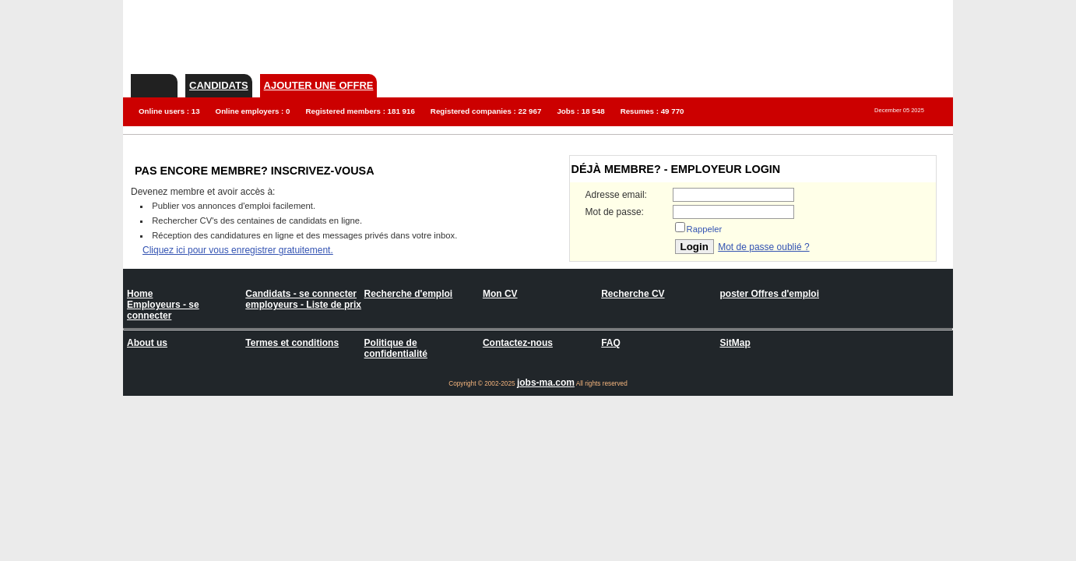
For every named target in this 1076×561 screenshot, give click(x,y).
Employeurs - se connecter (163, 310)
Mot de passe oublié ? (763, 247)
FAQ (611, 342)
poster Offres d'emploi (769, 293)
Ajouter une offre (319, 85)
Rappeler (705, 229)
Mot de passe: (614, 211)
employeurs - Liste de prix (303, 304)
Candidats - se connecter (301, 293)
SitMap (734, 342)
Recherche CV (632, 293)
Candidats (218, 85)
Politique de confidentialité (395, 348)
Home (140, 293)
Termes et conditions (292, 342)
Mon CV (500, 293)
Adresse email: (616, 194)
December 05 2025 (899, 110)
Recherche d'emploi (408, 293)
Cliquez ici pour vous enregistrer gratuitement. (237, 250)
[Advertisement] (669, 35)
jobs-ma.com (546, 382)
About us (147, 342)
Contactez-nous (518, 342)
